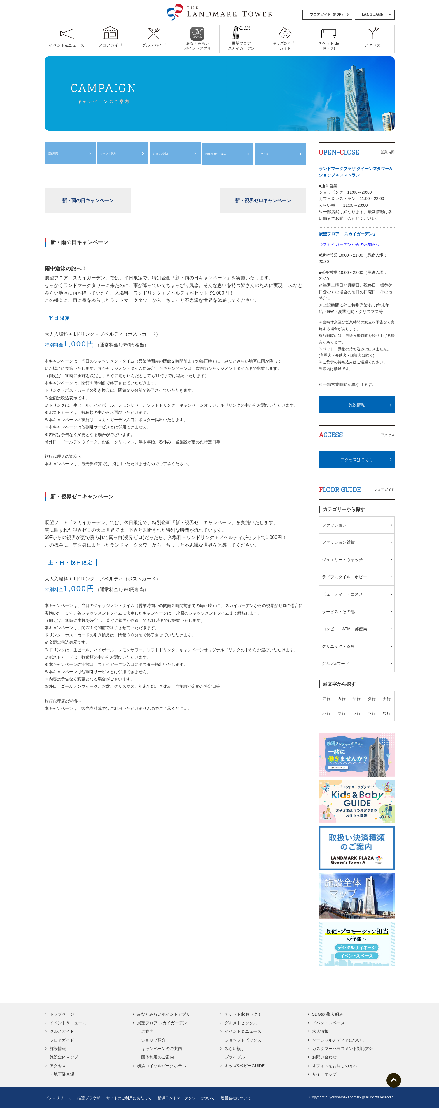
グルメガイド (62, 1031)
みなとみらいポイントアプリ (163, 1014)
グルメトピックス (241, 1023)
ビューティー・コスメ (342, 594)
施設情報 (357, 404)
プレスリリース (58, 1098)
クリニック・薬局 (338, 646)
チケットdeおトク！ (243, 1014)
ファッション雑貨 (338, 542)
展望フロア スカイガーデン (162, 1023)
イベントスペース (328, 1023)
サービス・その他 (338, 611)
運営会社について (236, 1098)
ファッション (334, 525)
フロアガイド (62, 1040)
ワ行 (387, 713)
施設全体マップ (64, 1057)
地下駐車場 (64, 1074)
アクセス (265, 154)
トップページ (62, 1014)
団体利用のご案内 (220, 154)
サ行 (356, 698)
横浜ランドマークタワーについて (186, 1098)
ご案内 (147, 1031)
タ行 (372, 698)
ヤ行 (356, 713)
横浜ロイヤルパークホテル (161, 1065)
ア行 (326, 698)
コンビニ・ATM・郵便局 (344, 628)
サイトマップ (324, 1074)
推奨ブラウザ (88, 1098)
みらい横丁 (235, 1048)
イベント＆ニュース (68, 1023)
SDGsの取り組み (327, 1014)
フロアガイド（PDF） (327, 15)
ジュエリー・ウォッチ (342, 559)
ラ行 (372, 713)
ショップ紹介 (163, 154)
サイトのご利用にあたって (129, 1098)
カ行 (341, 698)
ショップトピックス (243, 1040)
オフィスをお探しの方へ (334, 1065)
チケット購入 (110, 154)
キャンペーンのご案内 (161, 1048)
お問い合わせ (324, 1057)
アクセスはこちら (356, 459)
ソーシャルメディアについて (338, 1040)
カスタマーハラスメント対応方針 (342, 1048)
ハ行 (326, 713)
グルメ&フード (335, 663)
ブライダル (235, 1057)
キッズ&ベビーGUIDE (245, 1065)
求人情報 (320, 1031)
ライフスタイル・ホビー (344, 577)
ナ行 (387, 698)
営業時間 (55, 154)
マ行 (341, 713)
